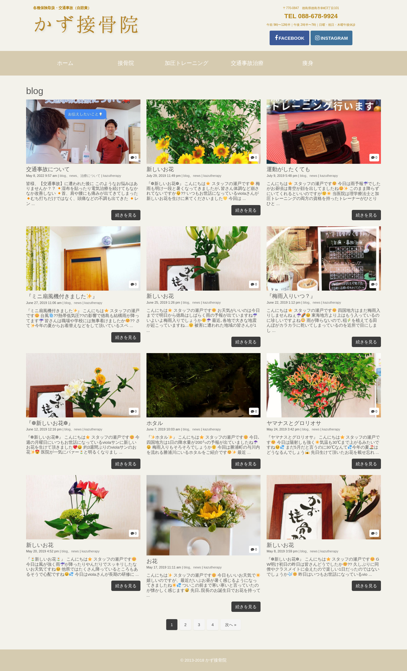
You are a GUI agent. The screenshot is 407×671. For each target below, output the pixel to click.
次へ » (230, 624)
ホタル (154, 423)
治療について (90, 175)
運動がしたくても (288, 169)
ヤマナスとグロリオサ (294, 423)
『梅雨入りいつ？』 (291, 296)
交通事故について (48, 169)
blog (63, 175)
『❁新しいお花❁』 (49, 423)
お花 (151, 561)
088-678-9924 (318, 15)
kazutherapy (112, 175)
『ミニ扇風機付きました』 (62, 296)
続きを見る (125, 215)
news (73, 175)
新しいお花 (160, 169)
